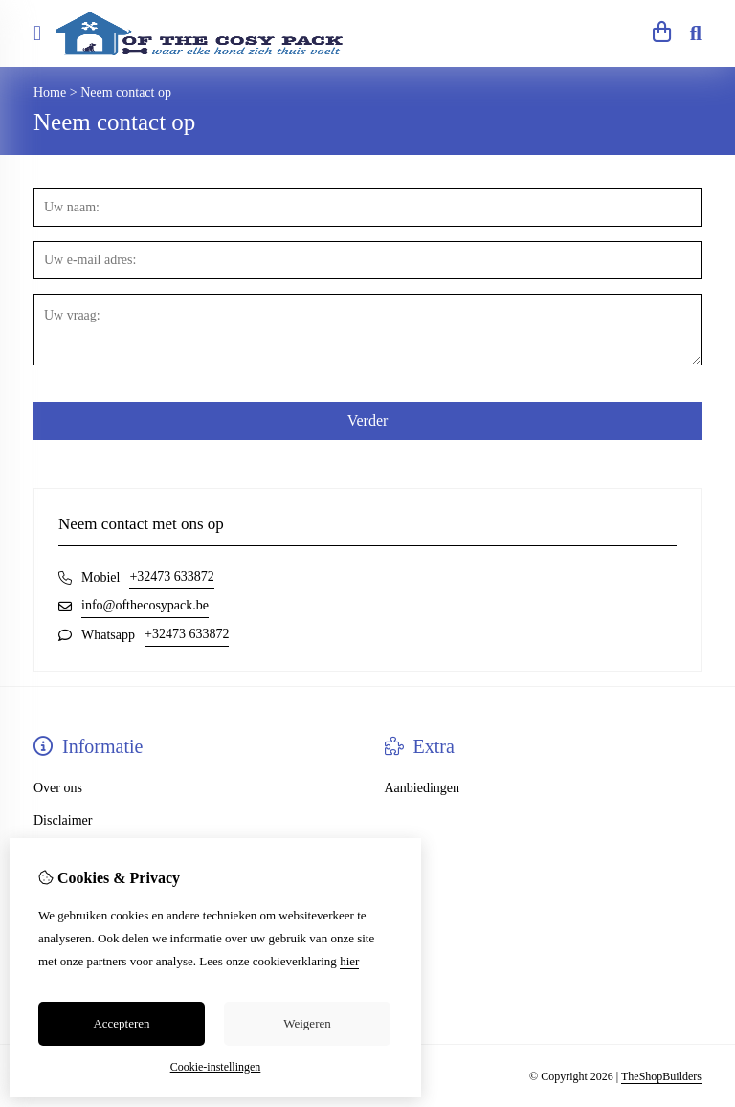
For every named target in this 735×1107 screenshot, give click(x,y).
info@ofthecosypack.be (145, 605)
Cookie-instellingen (215, 1067)
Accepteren (121, 1023)
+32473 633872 (171, 576)
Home (49, 92)
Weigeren (306, 1023)
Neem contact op (125, 92)
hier (349, 961)
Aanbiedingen (422, 788)
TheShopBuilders (661, 1076)
